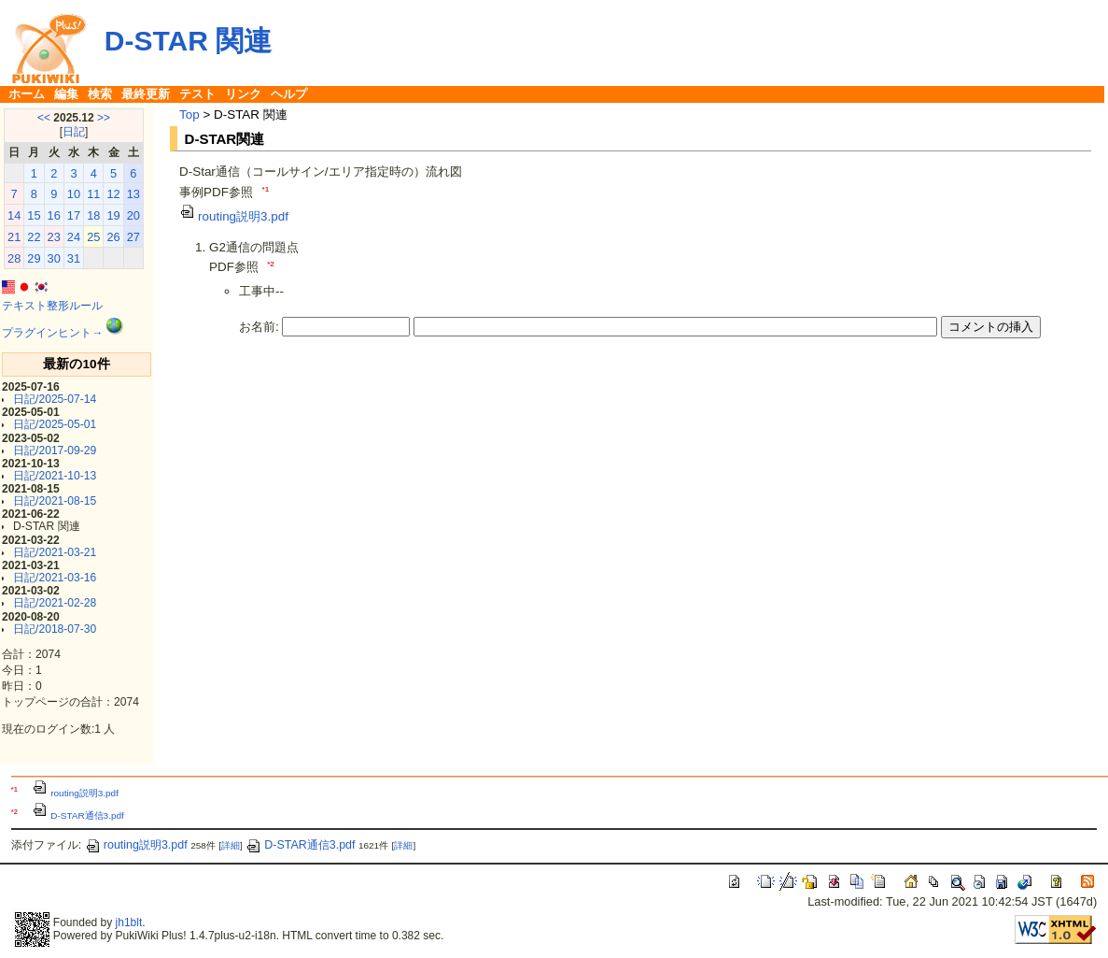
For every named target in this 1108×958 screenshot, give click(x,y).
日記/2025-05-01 (54, 424)
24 (73, 237)
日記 (74, 131)
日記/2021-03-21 (54, 552)
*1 (266, 189)
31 (73, 258)
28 (14, 258)
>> (103, 117)
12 (112, 194)
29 (33, 258)
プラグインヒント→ (52, 332)
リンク (243, 94)
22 (33, 237)
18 (93, 215)
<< (43, 117)
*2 (270, 264)
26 (112, 237)
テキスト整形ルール (52, 305)
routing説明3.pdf (233, 216)
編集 (66, 94)
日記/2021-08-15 (54, 501)
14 (14, 215)
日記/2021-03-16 (54, 577)
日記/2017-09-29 (54, 450)
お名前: (260, 327)
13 (133, 194)
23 (54, 237)
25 (93, 237)
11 (93, 194)
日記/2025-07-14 (54, 399)
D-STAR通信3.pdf (78, 815)
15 (33, 215)
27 (133, 237)
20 (133, 215)
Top (189, 114)
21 (14, 237)
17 (73, 215)
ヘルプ (289, 94)
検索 (100, 94)
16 (54, 215)
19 (112, 215)
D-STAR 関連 (188, 40)
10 (73, 194)
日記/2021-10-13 (54, 475)
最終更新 (145, 94)
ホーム (26, 94)
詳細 (230, 845)
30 (54, 258)
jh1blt (129, 922)
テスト (197, 94)
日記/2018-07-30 (54, 629)
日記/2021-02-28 (54, 602)
